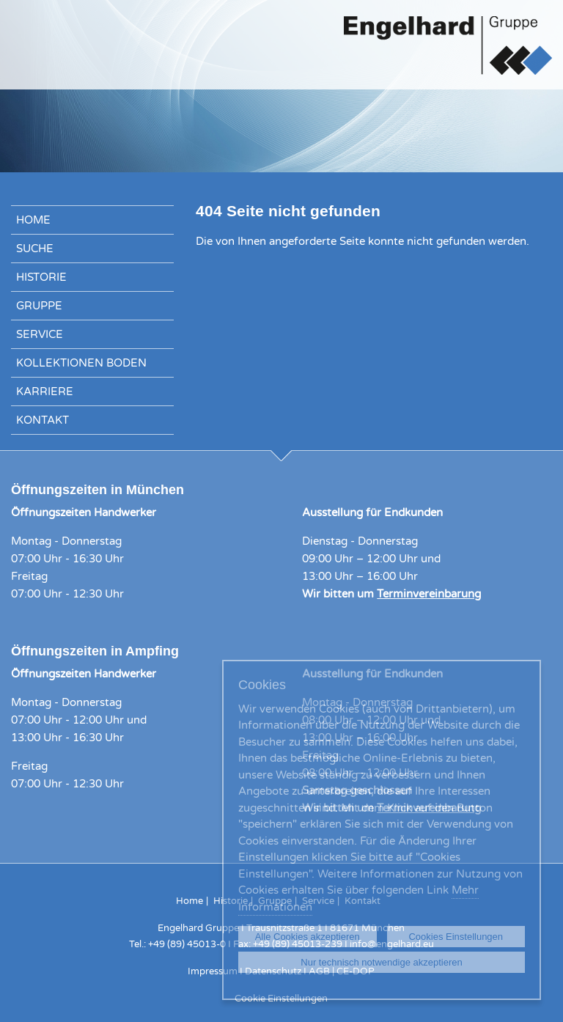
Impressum (213, 971)
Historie (41, 277)
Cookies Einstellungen (455, 936)
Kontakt (42, 420)
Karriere (44, 391)
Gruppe (39, 305)
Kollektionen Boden (81, 363)
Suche (35, 248)
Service (39, 334)
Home (33, 220)
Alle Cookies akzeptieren (307, 936)
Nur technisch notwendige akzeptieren (381, 962)
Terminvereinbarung (429, 593)
